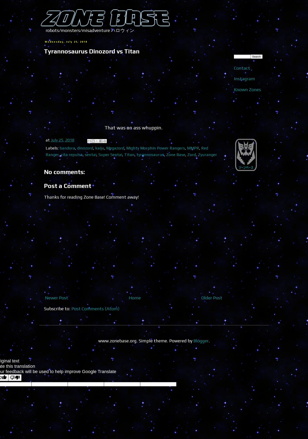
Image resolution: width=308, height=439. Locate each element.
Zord (191, 154)
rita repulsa (72, 154)
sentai (90, 154)
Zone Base (175, 154)
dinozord (85, 148)
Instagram (244, 78)
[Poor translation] (14, 377)
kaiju (99, 148)
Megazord (115, 148)
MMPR (193, 148)
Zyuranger (207, 154)
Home (135, 297)
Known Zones (247, 89)
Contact (242, 68)
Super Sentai (110, 154)
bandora (67, 148)
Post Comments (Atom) (95, 308)
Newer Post (56, 297)
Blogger (201, 340)
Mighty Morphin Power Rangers (155, 148)
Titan (129, 154)
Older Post (211, 297)
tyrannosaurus (150, 154)
